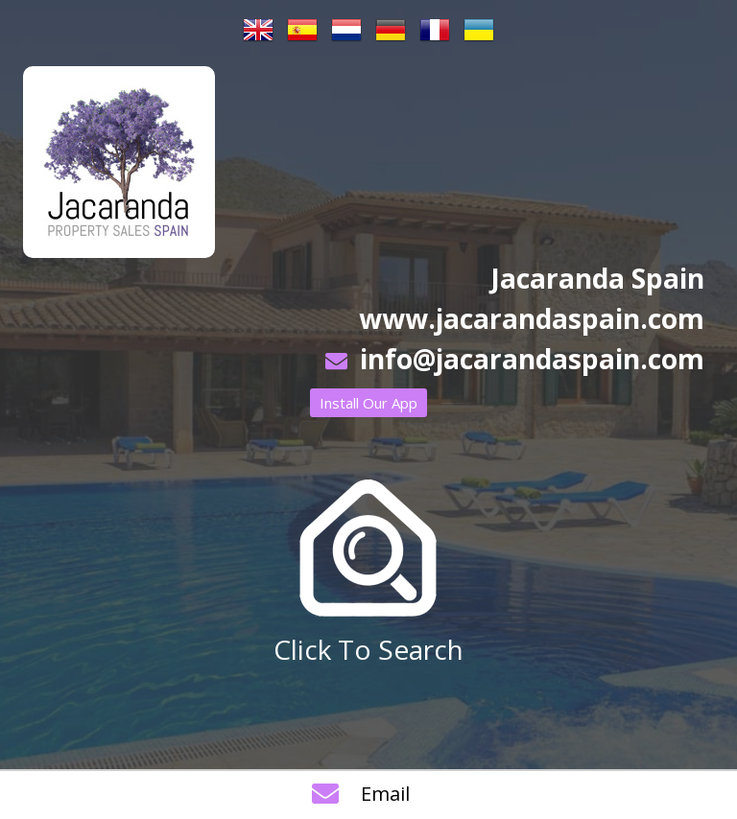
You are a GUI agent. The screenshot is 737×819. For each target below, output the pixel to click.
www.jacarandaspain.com (531, 318)
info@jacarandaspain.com (532, 358)
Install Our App (368, 402)
